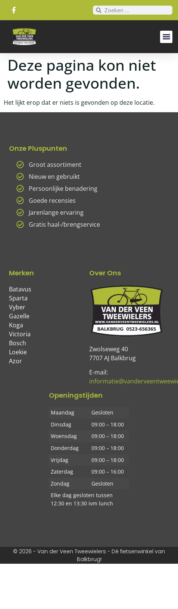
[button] (166, 37)
